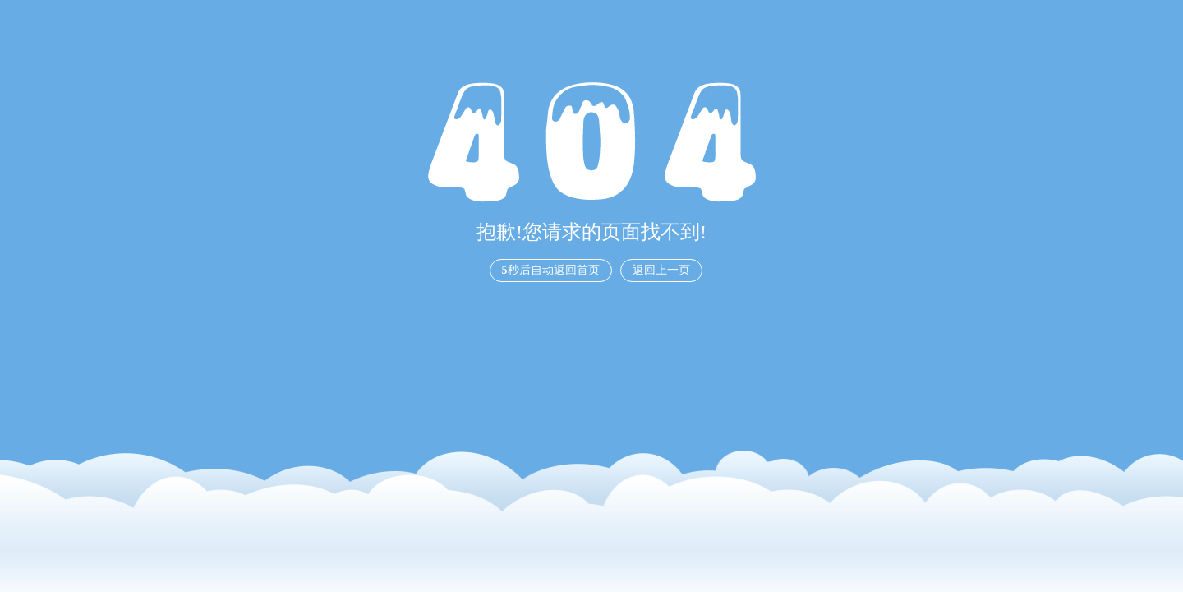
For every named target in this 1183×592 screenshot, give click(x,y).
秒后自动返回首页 (551, 270)
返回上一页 (661, 270)
